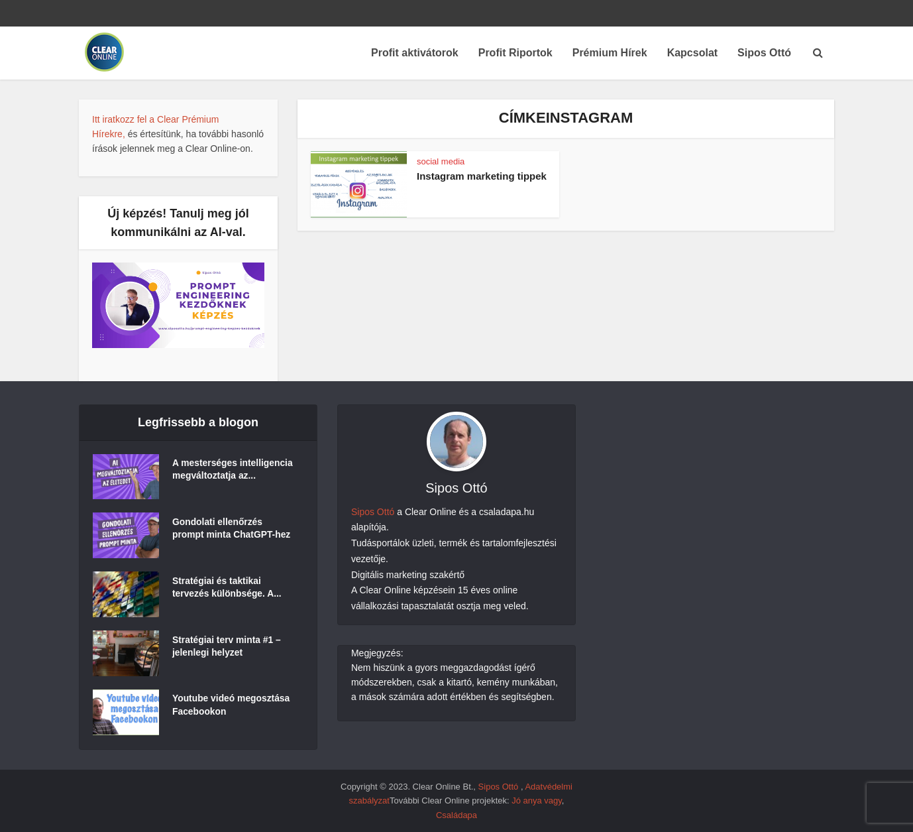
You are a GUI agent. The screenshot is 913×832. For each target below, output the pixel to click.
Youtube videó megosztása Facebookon (231, 706)
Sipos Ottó (764, 52)
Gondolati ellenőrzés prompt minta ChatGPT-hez (224, 535)
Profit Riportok (515, 52)
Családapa (456, 815)
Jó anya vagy (536, 800)
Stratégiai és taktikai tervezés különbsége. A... (227, 588)
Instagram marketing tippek (482, 176)
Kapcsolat (692, 52)
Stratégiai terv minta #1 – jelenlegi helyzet (227, 647)
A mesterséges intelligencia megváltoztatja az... (214, 477)
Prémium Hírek (609, 52)
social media (440, 161)
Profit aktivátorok (414, 52)
